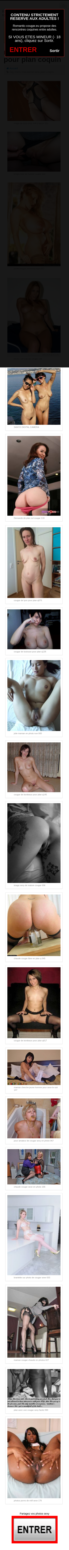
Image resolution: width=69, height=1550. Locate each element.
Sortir (54, 51)
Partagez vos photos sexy (34, 1513)
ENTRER (23, 49)
